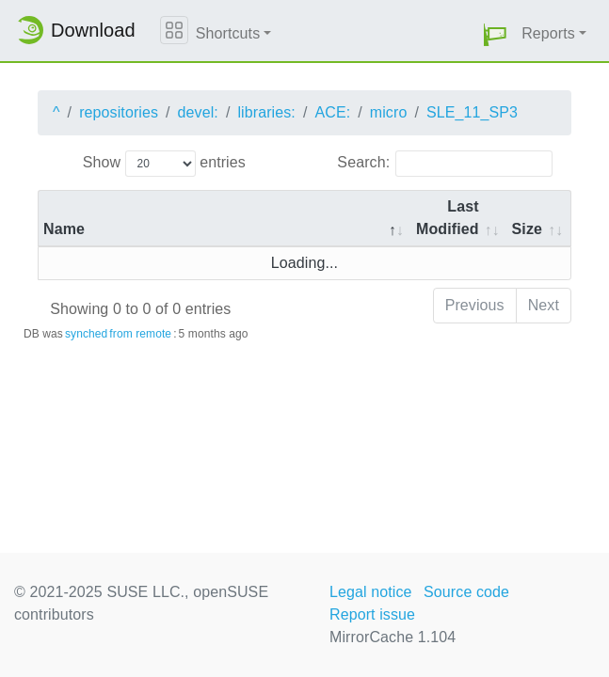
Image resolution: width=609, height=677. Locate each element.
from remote (140, 333)
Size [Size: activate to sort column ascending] (527, 229)
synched (86, 333)
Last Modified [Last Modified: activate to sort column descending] (447, 217)
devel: (198, 112)
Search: (445, 163)
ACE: (332, 112)
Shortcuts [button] (228, 33)
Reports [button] (548, 33)
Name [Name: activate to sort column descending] (64, 229)
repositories (118, 112)
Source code (466, 592)
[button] (495, 34)
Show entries (164, 163)
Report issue (372, 614)
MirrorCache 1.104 (392, 637)
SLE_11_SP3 (472, 112)
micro (389, 112)
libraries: (266, 112)
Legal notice (370, 592)
